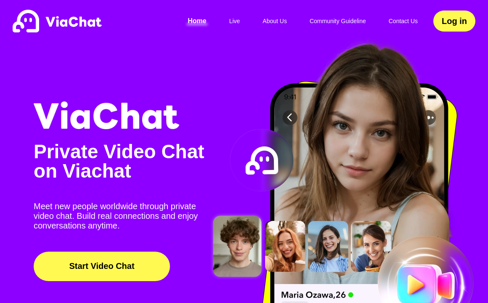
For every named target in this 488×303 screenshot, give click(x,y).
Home (197, 20)
